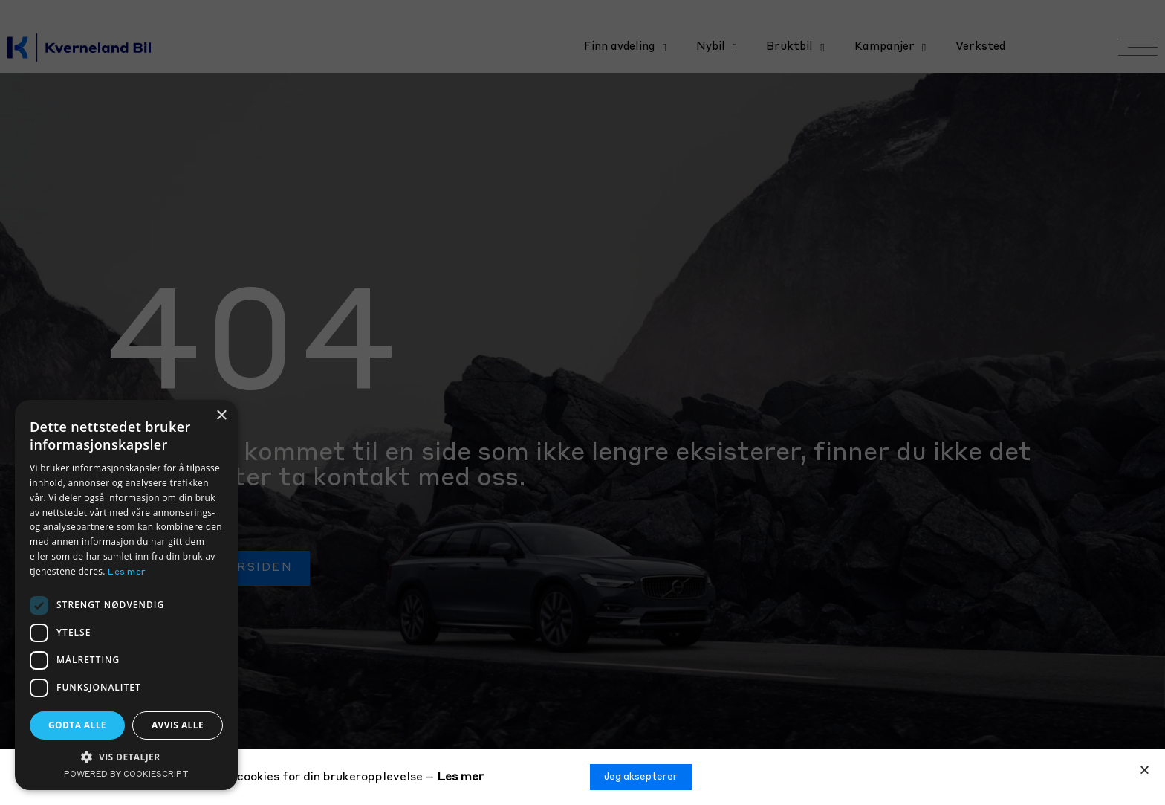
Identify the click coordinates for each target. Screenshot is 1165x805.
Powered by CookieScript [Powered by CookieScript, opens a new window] (126, 775)
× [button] (221, 415)
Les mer (460, 777)
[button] (1144, 769)
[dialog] (126, 595)
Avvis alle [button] (178, 725)
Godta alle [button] (77, 725)
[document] (582, 402)
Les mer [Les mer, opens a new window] (127, 572)
